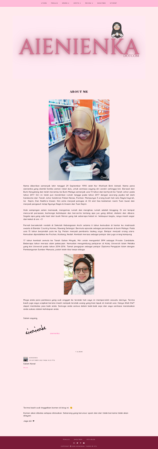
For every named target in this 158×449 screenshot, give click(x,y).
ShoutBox (101, 3)
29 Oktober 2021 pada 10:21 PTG (42, 360)
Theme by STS (91, 446)
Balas (25, 367)
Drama (65, 3)
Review (88, 3)
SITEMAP (113, 3)
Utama (44, 3)
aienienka (33, 358)
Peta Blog (91, 439)
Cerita (76, 3)
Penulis (54, 3)
